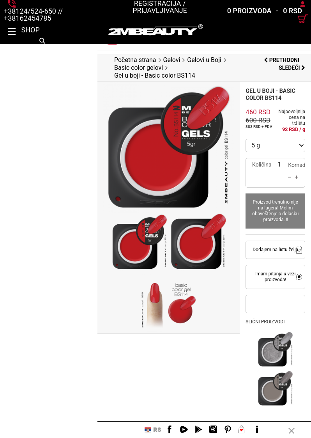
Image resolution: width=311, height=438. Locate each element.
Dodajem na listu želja (259, 212)
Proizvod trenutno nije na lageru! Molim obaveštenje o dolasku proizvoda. (259, 176)
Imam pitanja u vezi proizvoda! (259, 236)
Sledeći (292, 60)
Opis (23, 349)
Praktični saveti (42, 396)
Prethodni (254, 60)
